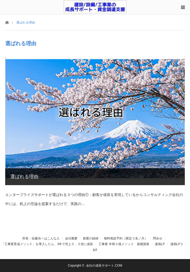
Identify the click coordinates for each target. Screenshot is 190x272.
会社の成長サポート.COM (104, 265)
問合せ (157, 238)
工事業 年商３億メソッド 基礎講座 (123, 244)
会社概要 (71, 238)
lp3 (95, 249)
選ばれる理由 (24, 176)
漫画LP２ (177, 244)
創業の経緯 (90, 238)
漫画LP (160, 244)
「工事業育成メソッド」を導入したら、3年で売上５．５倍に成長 (47, 244)
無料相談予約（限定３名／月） (125, 238)
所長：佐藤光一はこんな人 (41, 238)
